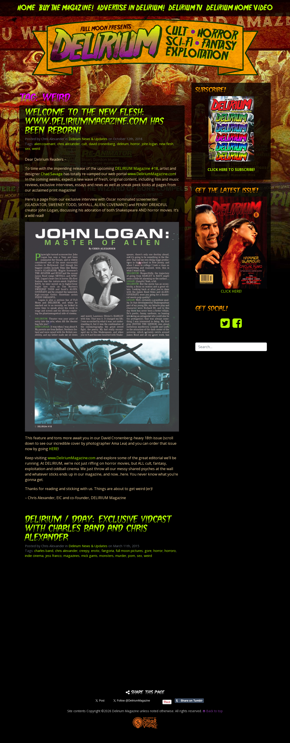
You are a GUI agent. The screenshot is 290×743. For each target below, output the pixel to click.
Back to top (213, 711)
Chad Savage (52, 173)
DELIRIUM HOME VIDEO (239, 8)
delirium (123, 144)
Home (26, 8)
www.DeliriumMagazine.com (151, 173)
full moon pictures (129, 551)
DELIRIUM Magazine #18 (136, 168)
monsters (106, 556)
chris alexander (68, 144)
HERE (53, 448)
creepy (84, 551)
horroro (170, 551)
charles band (43, 551)
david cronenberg (102, 144)
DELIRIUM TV (185, 8)
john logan (149, 144)
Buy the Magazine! (66, 8)
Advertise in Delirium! (131, 8)
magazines (71, 556)
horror (135, 144)
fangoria (108, 551)
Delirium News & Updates (88, 139)
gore (148, 551)
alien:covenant (45, 144)
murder (120, 556)
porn (131, 556)
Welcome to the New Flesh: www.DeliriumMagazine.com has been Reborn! (96, 121)
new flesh (166, 144)
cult (84, 144)
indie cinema (34, 556)
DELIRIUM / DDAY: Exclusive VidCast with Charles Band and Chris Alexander (99, 529)
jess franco (53, 556)
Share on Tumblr (189, 700)
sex (27, 148)
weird (36, 148)
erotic (95, 551)
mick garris (89, 556)
